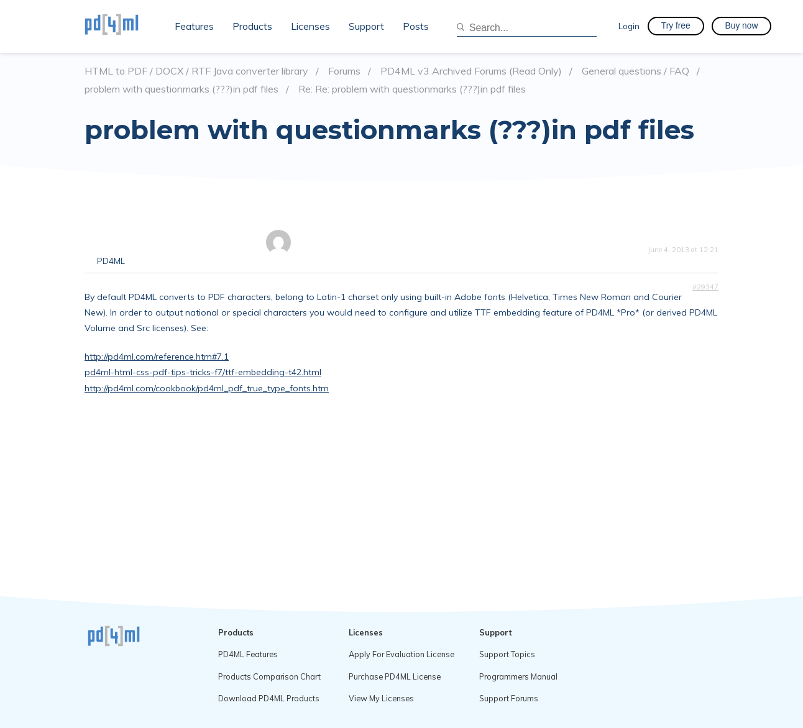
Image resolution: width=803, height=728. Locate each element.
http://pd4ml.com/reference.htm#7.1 (157, 356)
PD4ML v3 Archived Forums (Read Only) (471, 71)
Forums (344, 71)
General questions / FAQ (635, 71)
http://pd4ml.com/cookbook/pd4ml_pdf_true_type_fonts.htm (207, 388)
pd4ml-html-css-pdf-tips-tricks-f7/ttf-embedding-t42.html (203, 372)
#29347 (705, 287)
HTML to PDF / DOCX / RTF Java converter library (196, 71)
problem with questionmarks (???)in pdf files (181, 89)
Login (629, 25)
